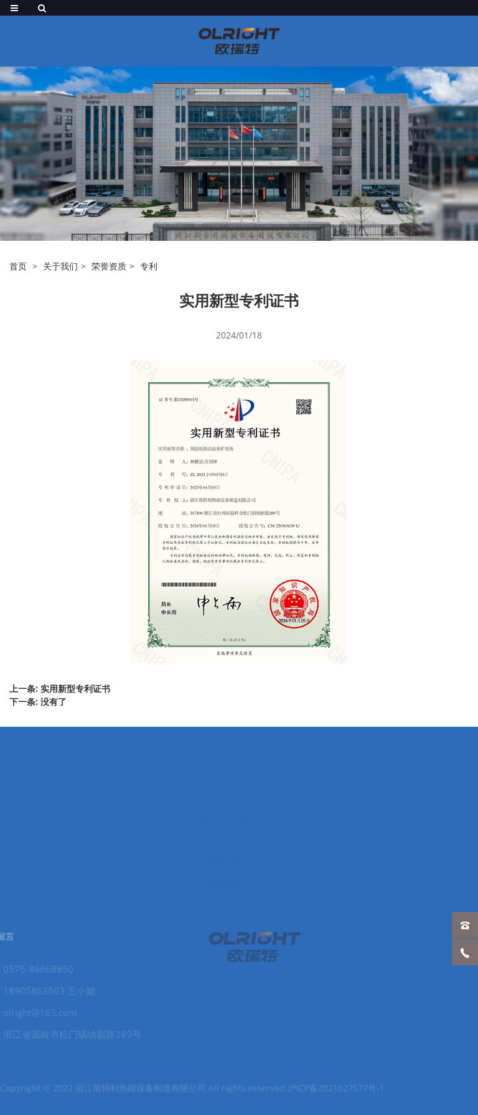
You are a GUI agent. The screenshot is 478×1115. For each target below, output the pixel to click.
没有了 (53, 701)
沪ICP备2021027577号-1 (336, 1093)
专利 (148, 266)
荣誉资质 (108, 266)
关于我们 (60, 266)
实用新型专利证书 (75, 688)
